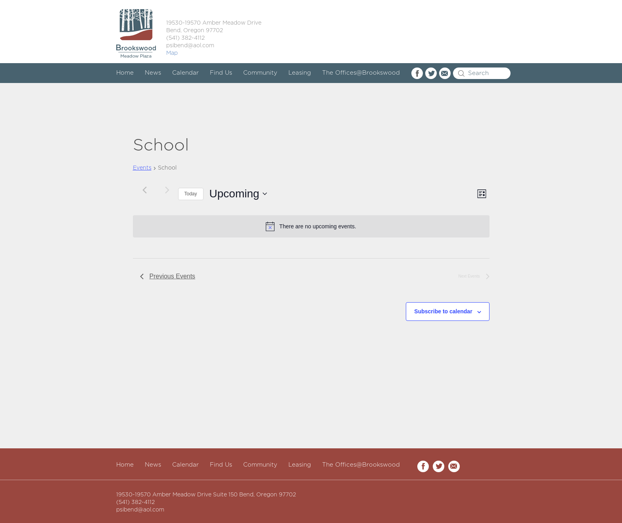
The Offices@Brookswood (361, 72)
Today (190, 194)
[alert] (311, 226)
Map (172, 53)
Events (142, 168)
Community (260, 72)
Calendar (185, 72)
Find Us (221, 72)
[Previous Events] (145, 190)
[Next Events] (167, 190)
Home (125, 72)
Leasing (299, 72)
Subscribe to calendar (443, 311)
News (153, 72)
